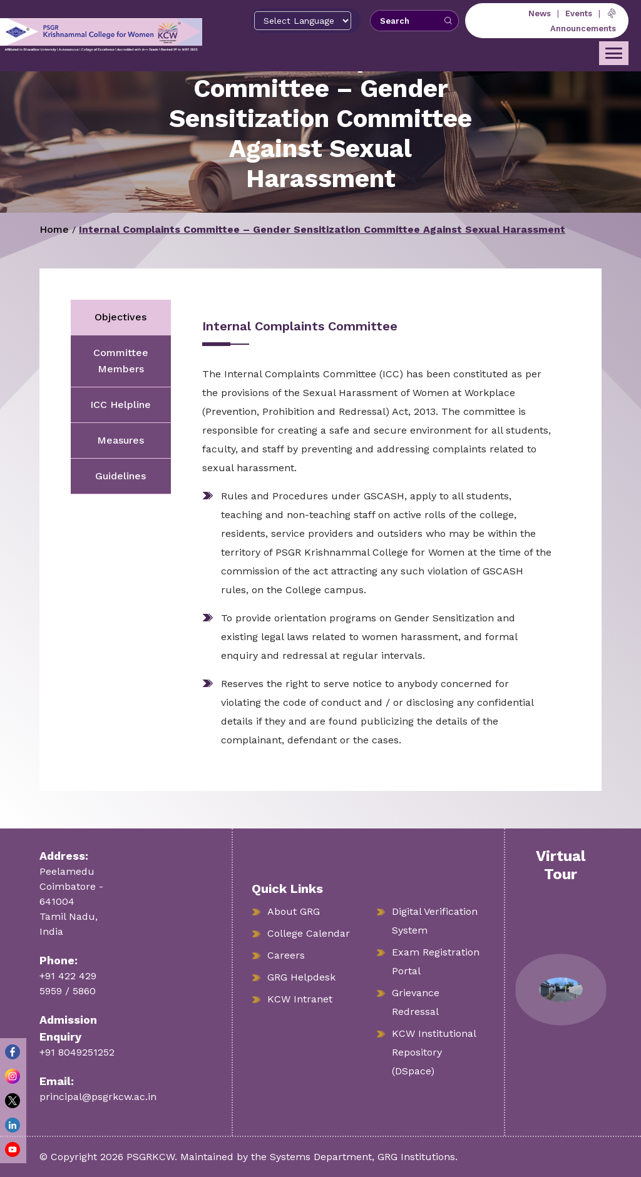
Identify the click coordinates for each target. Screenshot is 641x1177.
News (539, 13)
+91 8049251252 (77, 1052)
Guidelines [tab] (120, 476)
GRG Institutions (416, 1157)
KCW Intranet (299, 999)
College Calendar (308, 933)
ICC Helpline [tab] (120, 404)
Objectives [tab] (120, 317)
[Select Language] (302, 20)
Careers (286, 955)
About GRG (293, 911)
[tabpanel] (370, 534)
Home (54, 229)
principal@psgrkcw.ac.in (97, 1097)
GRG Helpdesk (301, 977)
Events (578, 13)
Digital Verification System (435, 920)
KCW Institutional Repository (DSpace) (434, 1052)
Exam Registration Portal (435, 961)
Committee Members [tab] (120, 361)
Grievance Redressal (415, 1002)
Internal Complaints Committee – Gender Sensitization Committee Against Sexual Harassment (322, 229)
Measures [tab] (120, 440)
